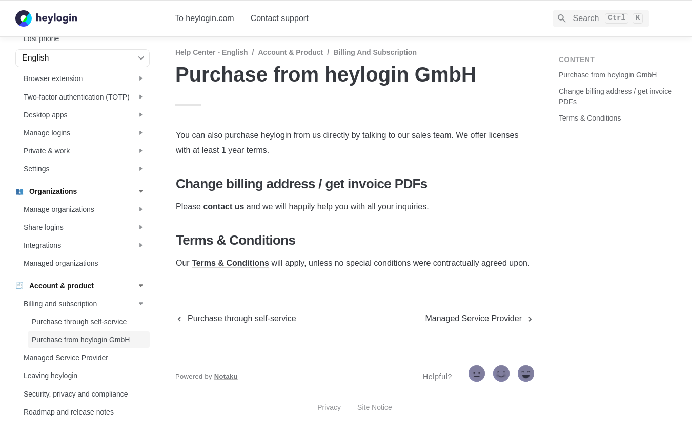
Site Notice (374, 407)
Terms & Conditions (230, 263)
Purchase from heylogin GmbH (608, 75)
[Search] (601, 18)
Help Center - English (211, 52)
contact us (223, 206)
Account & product (290, 52)
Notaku (226, 376)
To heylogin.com (204, 18)
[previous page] (235, 318)
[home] (86, 18)
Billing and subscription (375, 52)
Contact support (280, 18)
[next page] (479, 318)
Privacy (329, 407)
